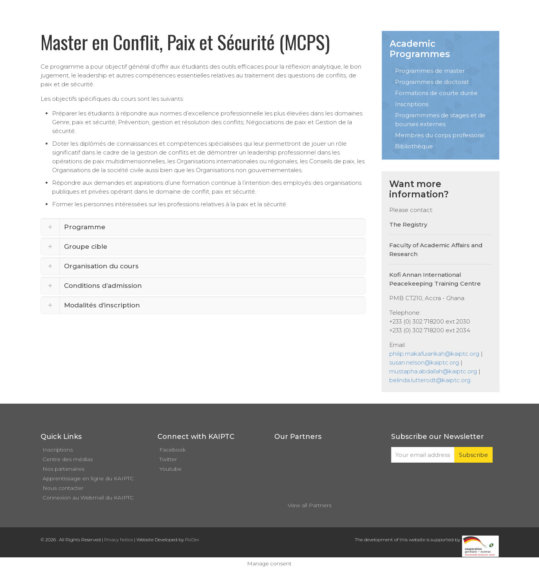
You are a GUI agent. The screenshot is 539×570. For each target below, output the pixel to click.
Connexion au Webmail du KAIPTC (88, 497)
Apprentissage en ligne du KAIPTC (88, 478)
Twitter (168, 459)
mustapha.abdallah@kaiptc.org (433, 371)
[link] (203, 227)
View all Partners (309, 505)
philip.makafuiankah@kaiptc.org (434, 353)
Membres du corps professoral (440, 135)
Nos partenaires (63, 469)
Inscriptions (411, 104)
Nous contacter (63, 488)
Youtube (170, 469)
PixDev (192, 539)
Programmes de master (430, 70)
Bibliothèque (414, 146)
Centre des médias (68, 459)
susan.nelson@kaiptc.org (424, 362)
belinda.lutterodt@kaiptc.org (429, 380)
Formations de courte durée (436, 93)
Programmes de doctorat (432, 81)
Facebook (172, 450)
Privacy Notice (118, 539)
